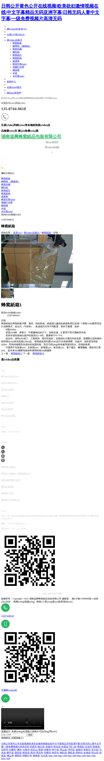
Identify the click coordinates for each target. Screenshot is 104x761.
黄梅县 (36, 755)
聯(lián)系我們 (52, 142)
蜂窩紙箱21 (16, 353)
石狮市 (12, 749)
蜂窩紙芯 (5, 190)
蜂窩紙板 (5, 178)
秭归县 (63, 752)
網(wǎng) (5, 376)
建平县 (10, 752)
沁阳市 (26, 749)
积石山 (34, 749)
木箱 (3, 208)
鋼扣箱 (4, 187)
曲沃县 (41, 746)
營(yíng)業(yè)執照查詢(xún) (59, 601)
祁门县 (72, 746)
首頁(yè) (17, 232)
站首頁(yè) (13, 376)
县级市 (49, 746)
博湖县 (80, 746)
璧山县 (63, 749)
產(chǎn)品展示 (32, 232)
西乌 (33, 752)
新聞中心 (5, 396)
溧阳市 (18, 755)
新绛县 (96, 746)
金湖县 (87, 752)
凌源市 (79, 749)
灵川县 (94, 749)
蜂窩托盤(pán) (8, 199)
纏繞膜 (4, 205)
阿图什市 (27, 755)
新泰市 (87, 749)
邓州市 (79, 752)
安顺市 (47, 752)
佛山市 (10, 755)
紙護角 (4, 196)
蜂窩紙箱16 (38, 353)
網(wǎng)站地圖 (52, 147)
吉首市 (88, 746)
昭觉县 (26, 752)
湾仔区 (71, 749)
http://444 (53, 755)
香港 (40, 749)
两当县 (56, 746)
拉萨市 (4, 749)
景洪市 (39, 752)
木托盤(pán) (7, 211)
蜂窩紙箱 (5, 193)
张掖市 (47, 749)
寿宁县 (55, 749)
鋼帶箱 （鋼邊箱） (10, 181)
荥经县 (18, 752)
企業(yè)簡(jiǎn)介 (9, 383)
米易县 (64, 746)
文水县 (44, 755)
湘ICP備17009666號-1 (82, 598)
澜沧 (19, 749)
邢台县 (94, 752)
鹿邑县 (71, 752)
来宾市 (55, 752)
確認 (30, 735)
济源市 (33, 746)
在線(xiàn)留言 (7, 403)
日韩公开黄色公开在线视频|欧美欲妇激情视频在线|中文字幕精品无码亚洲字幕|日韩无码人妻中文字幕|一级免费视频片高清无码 (50, 12)
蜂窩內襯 (5, 184)
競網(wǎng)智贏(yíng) (24, 601)
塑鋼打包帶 (7, 202)
